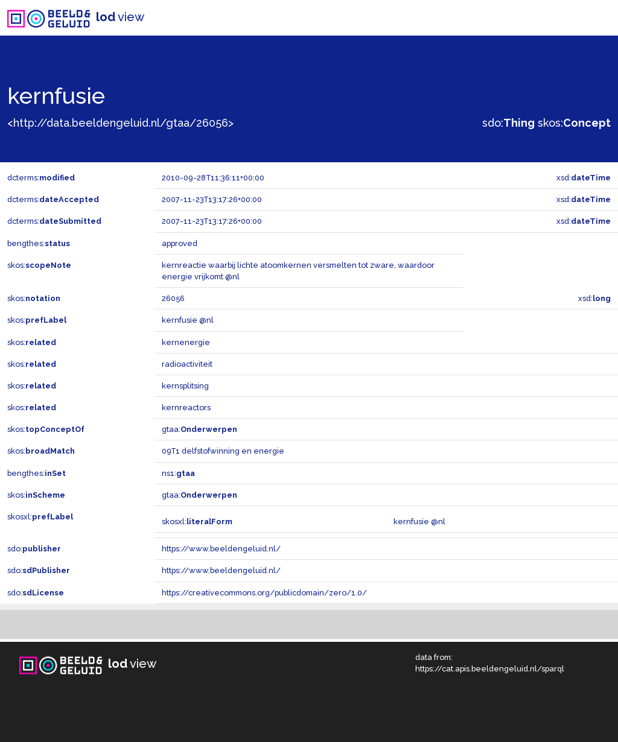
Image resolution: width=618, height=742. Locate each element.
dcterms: (41, 177)
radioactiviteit (187, 364)
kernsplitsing (185, 385)
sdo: (508, 122)
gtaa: (199, 429)
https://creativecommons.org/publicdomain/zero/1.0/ (264, 592)
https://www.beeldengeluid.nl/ (221, 548)
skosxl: (40, 516)
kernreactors (186, 407)
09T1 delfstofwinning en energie (223, 450)
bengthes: (38, 243)
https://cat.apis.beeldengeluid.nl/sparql (489, 668)
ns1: (178, 473)
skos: (574, 122)
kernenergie (186, 342)
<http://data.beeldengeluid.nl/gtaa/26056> (120, 122)
